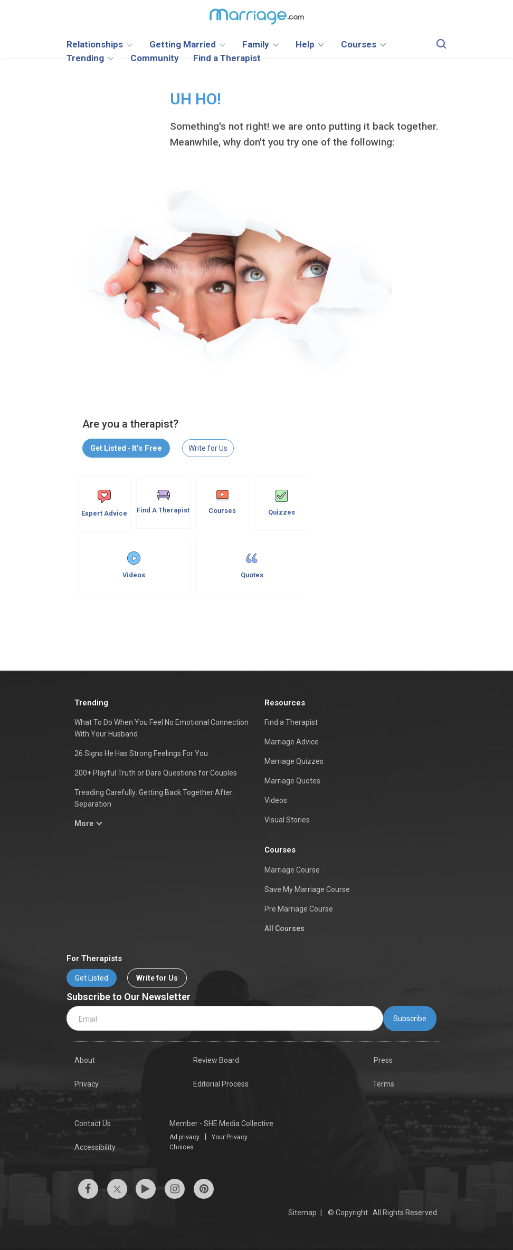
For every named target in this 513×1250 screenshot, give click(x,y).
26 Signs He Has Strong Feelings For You (141, 753)
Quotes (252, 565)
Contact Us (92, 1123)
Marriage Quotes (292, 781)
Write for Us (207, 448)
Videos (133, 565)
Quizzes (281, 503)
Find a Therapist (291, 722)
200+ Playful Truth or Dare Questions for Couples (155, 773)
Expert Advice (104, 503)
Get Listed (91, 978)
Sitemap (302, 1212)
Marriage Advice (291, 742)
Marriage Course (292, 870)
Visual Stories (287, 820)
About (84, 1060)
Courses (222, 502)
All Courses (284, 928)
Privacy (86, 1084)
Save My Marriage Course (307, 889)
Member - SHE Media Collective (221, 1123)
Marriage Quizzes (294, 761)
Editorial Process (221, 1084)
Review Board (216, 1060)
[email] (224, 1018)
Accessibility (95, 1147)
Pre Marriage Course (298, 909)
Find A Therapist (163, 502)
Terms (383, 1084)
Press (383, 1060)
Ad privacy (184, 1137)
